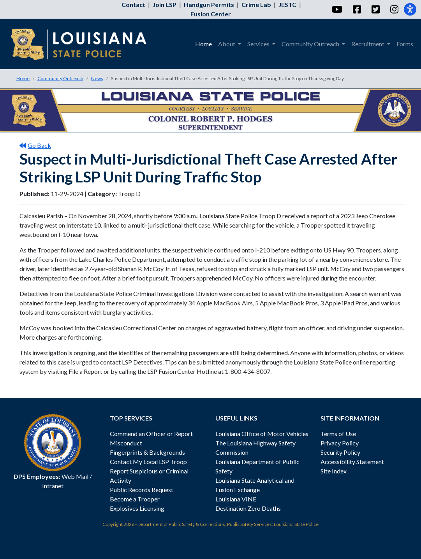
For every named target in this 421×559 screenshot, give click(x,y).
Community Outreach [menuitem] (311, 43)
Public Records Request (141, 489)
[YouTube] (337, 9)
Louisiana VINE (235, 499)
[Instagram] (394, 9)
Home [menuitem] (203, 43)
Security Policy (340, 452)
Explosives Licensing (137, 508)
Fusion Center (210, 14)
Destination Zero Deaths (248, 508)
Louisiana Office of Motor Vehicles (261, 433)
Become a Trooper (135, 499)
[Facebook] (356, 9)
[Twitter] (375, 9)
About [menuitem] (227, 43)
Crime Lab (256, 4)
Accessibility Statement (352, 461)
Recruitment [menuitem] (368, 43)
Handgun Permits (209, 4)
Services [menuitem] (259, 43)
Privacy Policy (340, 443)
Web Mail (75, 476)
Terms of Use (338, 433)
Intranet (52, 485)
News (97, 78)
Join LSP (164, 4)
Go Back (35, 145)
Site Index (334, 471)
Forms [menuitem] (404, 43)
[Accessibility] (410, 9)
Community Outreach (60, 78)
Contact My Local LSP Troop (148, 461)
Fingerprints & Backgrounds (147, 452)
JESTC (287, 4)
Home (23, 78)
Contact (133, 4)
